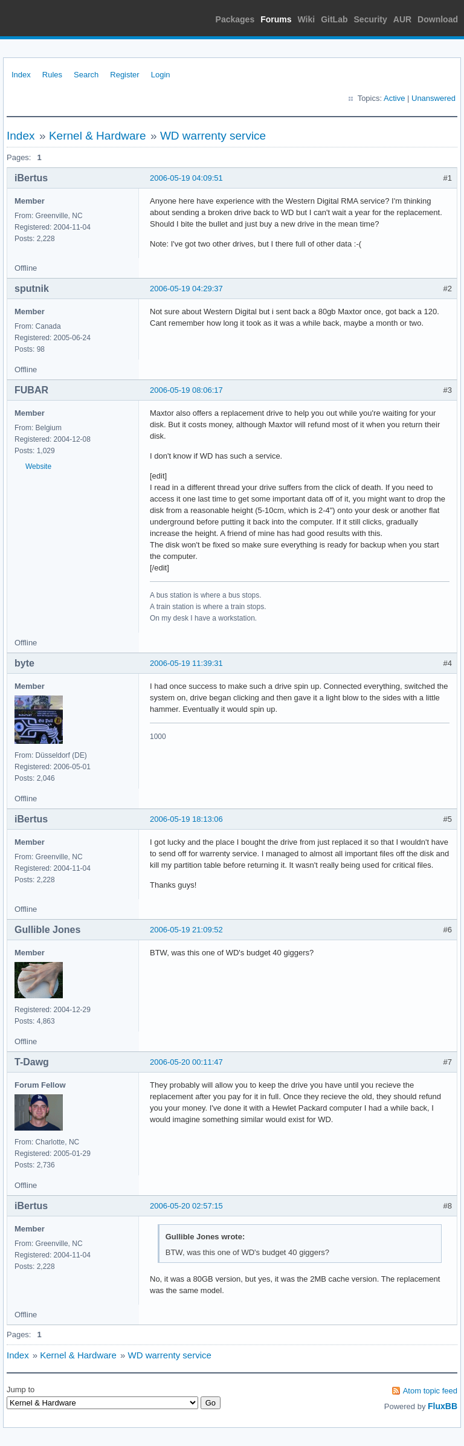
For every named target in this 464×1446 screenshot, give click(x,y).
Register (124, 74)
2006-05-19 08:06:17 (186, 390)
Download (437, 19)
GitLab (334, 19)
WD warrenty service (213, 135)
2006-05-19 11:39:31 (186, 663)
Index (21, 74)
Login (160, 74)
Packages (235, 19)
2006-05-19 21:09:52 (186, 929)
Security (370, 19)
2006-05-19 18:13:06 (186, 819)
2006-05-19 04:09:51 (186, 177)
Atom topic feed (430, 1390)
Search (86, 74)
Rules (52, 74)
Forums (275, 19)
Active (394, 98)
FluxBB (442, 1406)
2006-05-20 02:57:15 (186, 1205)
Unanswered (433, 98)
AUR (402, 19)
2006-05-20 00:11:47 (186, 1062)
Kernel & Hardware (97, 135)
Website (38, 466)
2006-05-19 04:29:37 (186, 288)
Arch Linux (60, 18)
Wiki (306, 19)
